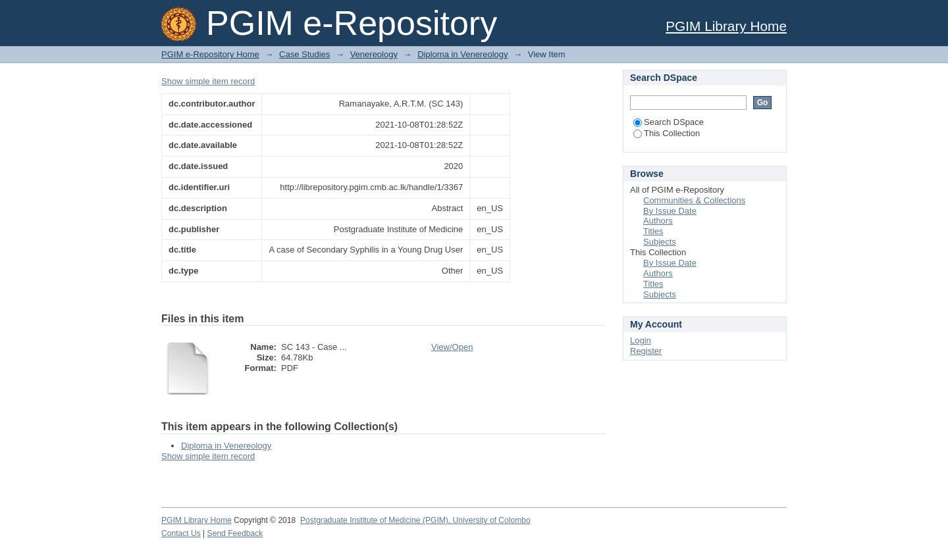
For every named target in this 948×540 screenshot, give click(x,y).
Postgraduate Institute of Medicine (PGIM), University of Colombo (415, 520)
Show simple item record (208, 81)
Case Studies (304, 54)
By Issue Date (670, 211)
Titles (653, 231)
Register (646, 351)
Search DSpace (668, 122)
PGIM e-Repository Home (210, 54)
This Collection (666, 133)
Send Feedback (235, 533)
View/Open (452, 347)
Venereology (374, 54)
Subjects (659, 242)
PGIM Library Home (726, 26)
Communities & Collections (694, 200)
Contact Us (181, 533)
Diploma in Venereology (462, 54)
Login (640, 340)
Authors (658, 221)
